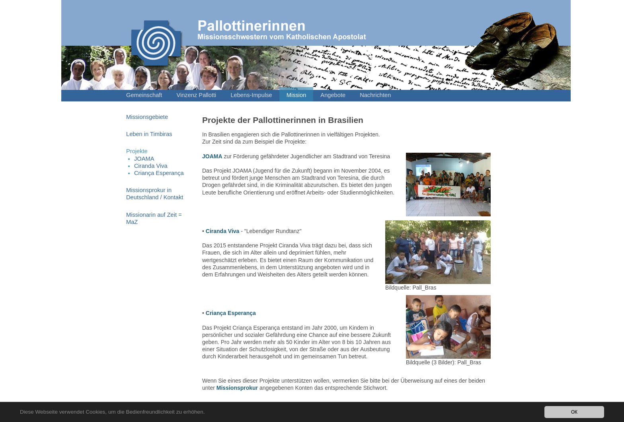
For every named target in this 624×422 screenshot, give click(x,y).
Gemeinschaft (144, 95)
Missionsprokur (237, 388)
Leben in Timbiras (149, 134)
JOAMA (144, 159)
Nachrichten (375, 95)
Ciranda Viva (151, 166)
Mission (296, 95)
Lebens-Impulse (251, 95)
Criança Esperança (159, 173)
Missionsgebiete (147, 117)
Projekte (137, 151)
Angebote (332, 95)
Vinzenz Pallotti (196, 95)
